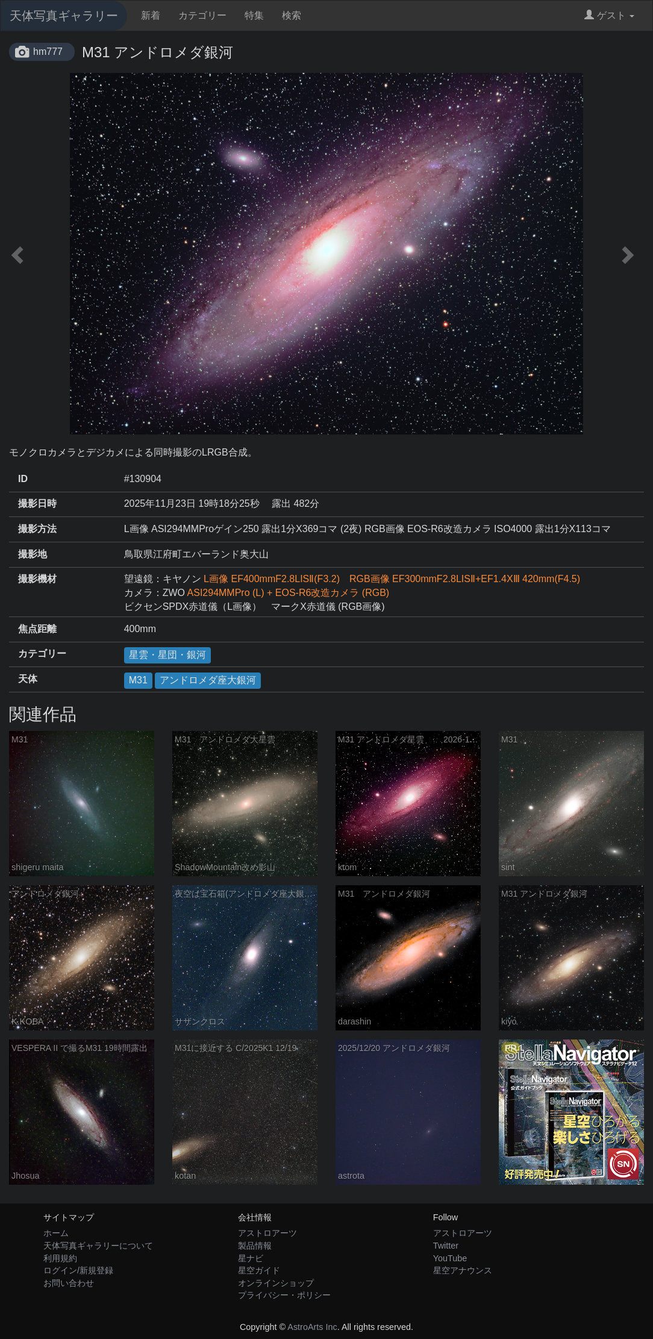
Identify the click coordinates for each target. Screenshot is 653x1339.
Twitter (445, 1245)
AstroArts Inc (312, 1327)
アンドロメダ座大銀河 (208, 680)
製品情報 (255, 1245)
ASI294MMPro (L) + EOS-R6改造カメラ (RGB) (288, 593)
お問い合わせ (68, 1283)
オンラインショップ (276, 1283)
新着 (150, 15)
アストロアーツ (267, 1233)
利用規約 (60, 1258)
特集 (254, 15)
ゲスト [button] (609, 15)
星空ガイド (259, 1270)
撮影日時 (37, 503)
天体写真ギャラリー (64, 15)
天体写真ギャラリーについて (98, 1245)
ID (23, 479)
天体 (27, 679)
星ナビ (250, 1258)
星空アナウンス (462, 1270)
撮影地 (32, 554)
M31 (138, 680)
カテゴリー (202, 15)
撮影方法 (37, 529)
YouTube (450, 1258)
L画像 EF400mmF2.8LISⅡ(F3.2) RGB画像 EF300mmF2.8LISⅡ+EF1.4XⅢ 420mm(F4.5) (392, 579)
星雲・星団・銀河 (167, 655)
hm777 (48, 51)
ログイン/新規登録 (78, 1270)
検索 (291, 15)
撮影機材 (37, 579)
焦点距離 (37, 629)
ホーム (56, 1233)
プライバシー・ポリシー (284, 1295)
